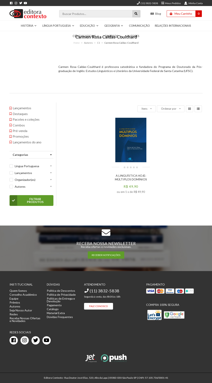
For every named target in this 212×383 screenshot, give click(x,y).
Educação (89, 25)
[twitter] (35, 340)
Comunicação (139, 25)
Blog (156, 13)
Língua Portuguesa (58, 25)
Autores (20, 186)
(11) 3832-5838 (147, 3)
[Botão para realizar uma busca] (136, 13)
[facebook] (14, 340)
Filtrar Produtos (26, 200)
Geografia (113, 25)
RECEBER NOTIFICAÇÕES (106, 255)
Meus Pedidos (171, 3)
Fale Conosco (98, 306)
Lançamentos (23, 173)
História (29, 25)
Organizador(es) (25, 179)
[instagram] (24, 340)
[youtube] (46, 340)
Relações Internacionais (173, 25)
